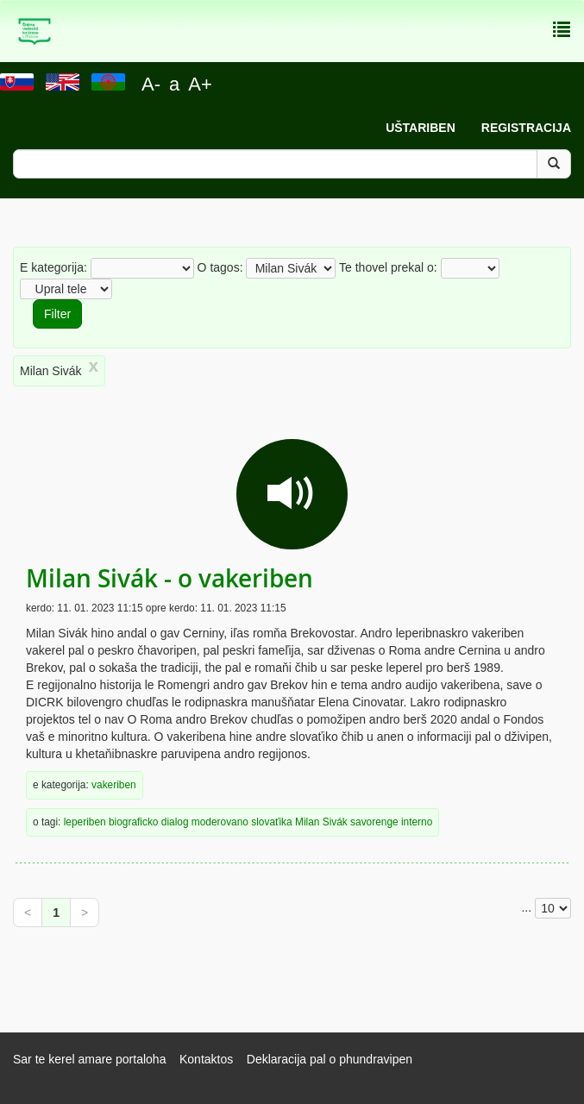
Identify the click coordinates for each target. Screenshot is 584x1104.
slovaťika (271, 822)
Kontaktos (206, 1059)
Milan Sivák (321, 822)
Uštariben (420, 128)
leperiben (85, 822)
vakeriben (113, 785)
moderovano (220, 822)
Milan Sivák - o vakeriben (169, 578)
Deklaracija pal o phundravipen (329, 1059)
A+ (200, 84)
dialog (175, 822)
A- (150, 84)
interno (416, 822)
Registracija (526, 128)
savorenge (374, 822)
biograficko (134, 822)
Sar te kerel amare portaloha (89, 1059)
